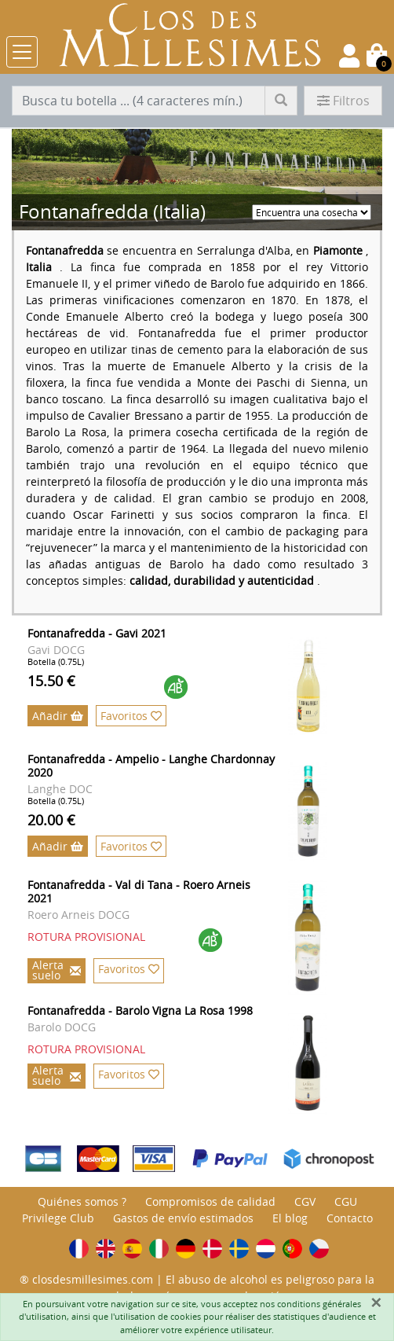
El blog (290, 1218)
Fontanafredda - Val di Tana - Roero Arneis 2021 (138, 891)
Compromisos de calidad (210, 1201)
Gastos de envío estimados (183, 1218)
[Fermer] (375, 1302)
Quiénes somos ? (82, 1201)
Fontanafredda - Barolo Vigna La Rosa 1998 (140, 1010)
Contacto (350, 1218)
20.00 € (51, 819)
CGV (305, 1201)
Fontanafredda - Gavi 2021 (96, 633)
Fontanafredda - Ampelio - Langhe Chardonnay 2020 (151, 765)
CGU (345, 1201)
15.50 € (51, 680)
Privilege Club (58, 1218)
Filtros (343, 100)
